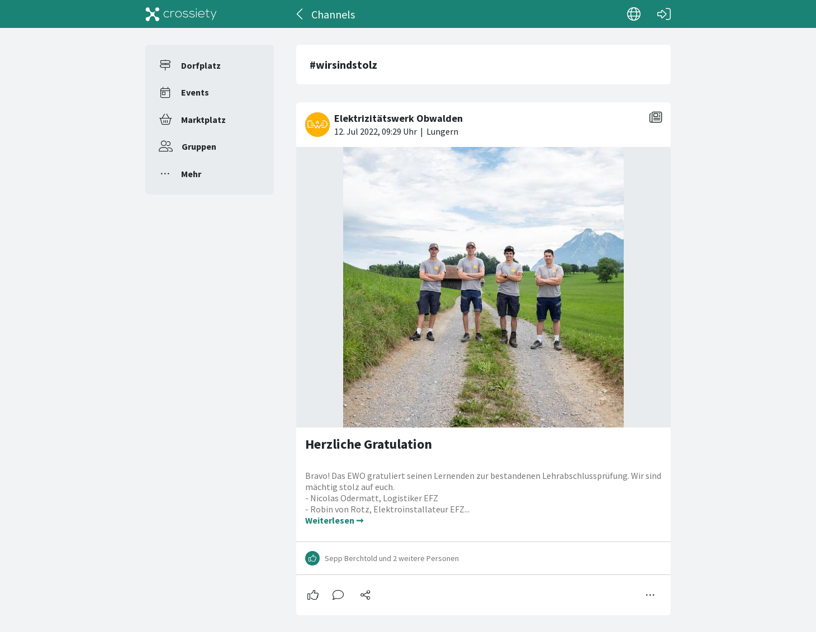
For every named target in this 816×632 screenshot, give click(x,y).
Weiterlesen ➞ (334, 520)
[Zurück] (300, 14)
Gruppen (199, 146)
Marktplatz (203, 119)
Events (195, 92)
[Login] (664, 14)
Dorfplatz (201, 65)
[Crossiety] (181, 14)
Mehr (191, 173)
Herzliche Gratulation (368, 444)
